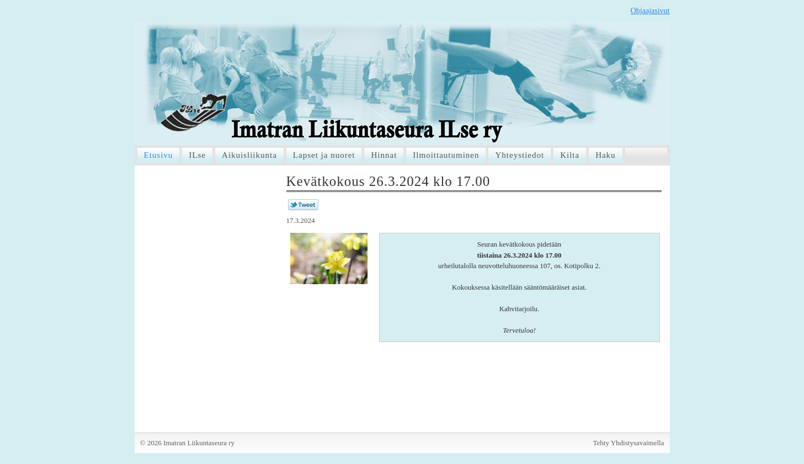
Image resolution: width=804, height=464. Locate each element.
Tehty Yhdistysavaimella (628, 443)
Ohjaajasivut (650, 11)
